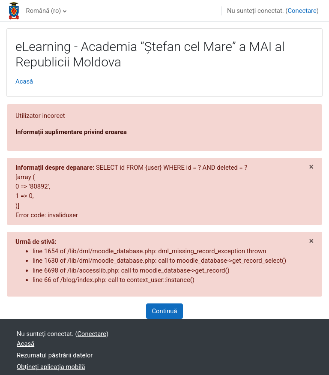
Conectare (301, 11)
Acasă (24, 81)
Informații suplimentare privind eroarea (71, 132)
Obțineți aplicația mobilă (51, 367)
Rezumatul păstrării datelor (55, 355)
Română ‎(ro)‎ (43, 11)
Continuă (164, 311)
